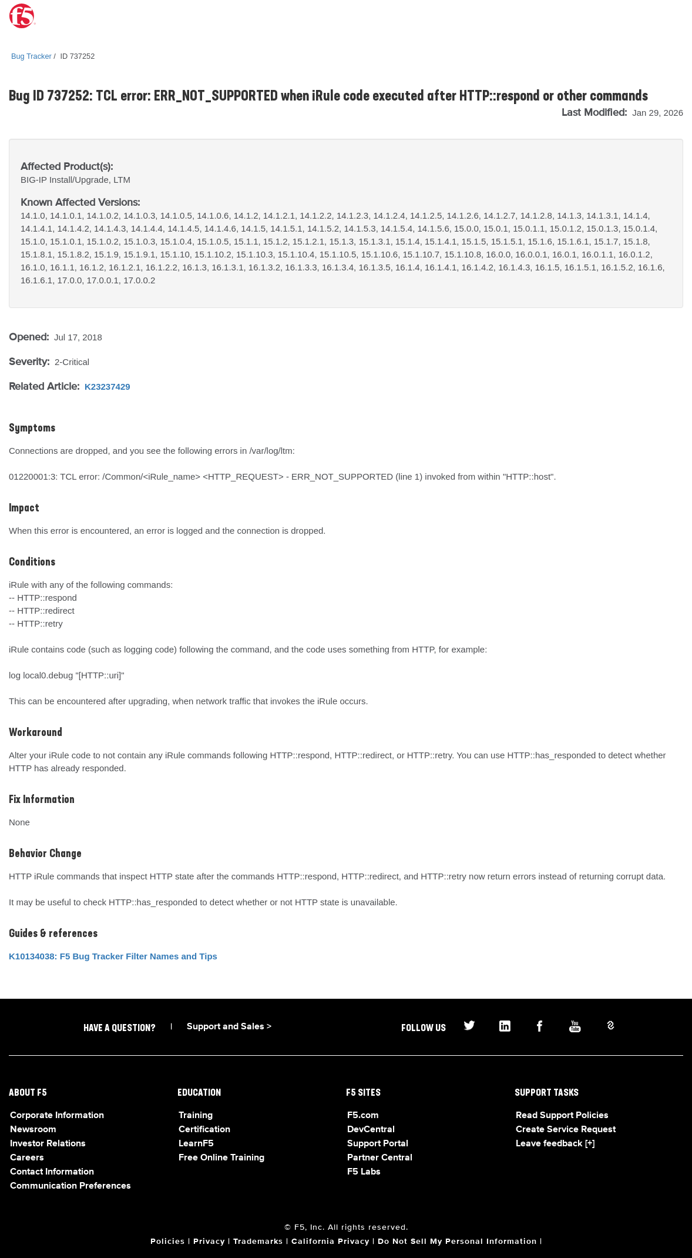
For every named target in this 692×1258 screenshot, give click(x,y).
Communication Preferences (70, 1186)
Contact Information (52, 1172)
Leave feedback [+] (555, 1144)
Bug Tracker (31, 56)
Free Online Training (221, 1158)
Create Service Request (566, 1130)
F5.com (363, 1115)
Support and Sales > (229, 1027)
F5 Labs (364, 1172)
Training (196, 1115)
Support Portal (377, 1144)
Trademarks (258, 1241)
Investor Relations (48, 1144)
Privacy (209, 1241)
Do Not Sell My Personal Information (457, 1241)
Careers (27, 1158)
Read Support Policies (562, 1115)
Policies (167, 1241)
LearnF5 (196, 1144)
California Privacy (330, 1241)
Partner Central (379, 1158)
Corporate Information (57, 1115)
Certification (204, 1130)
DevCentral (371, 1130)
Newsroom (33, 1130)
